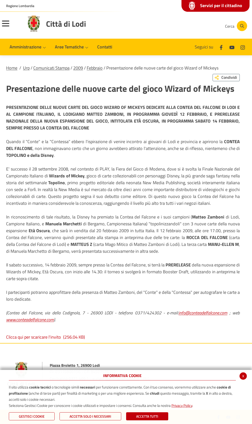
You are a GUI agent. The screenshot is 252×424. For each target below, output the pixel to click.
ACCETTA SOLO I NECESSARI (90, 416)
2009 (78, 68)
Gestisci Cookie (32, 416)
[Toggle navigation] (12, 26)
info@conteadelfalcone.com (203, 312)
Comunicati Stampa (51, 68)
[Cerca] (235, 26)
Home (11, 68)
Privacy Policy (181, 405)
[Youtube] (187, 26)
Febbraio (95, 68)
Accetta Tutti (147, 416)
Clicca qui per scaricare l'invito (45, 337)
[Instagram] (201, 26)
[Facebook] (172, 26)
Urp (26, 68)
